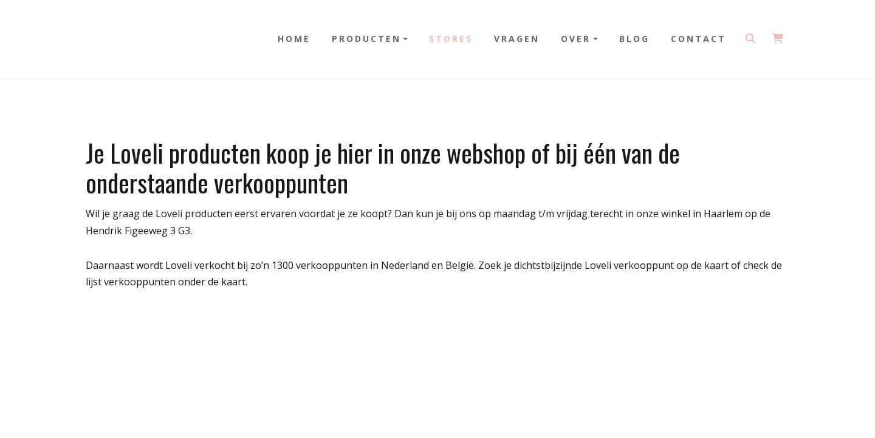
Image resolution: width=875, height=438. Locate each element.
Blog (634, 38)
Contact (698, 38)
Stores (451, 38)
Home (294, 38)
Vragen (517, 38)
